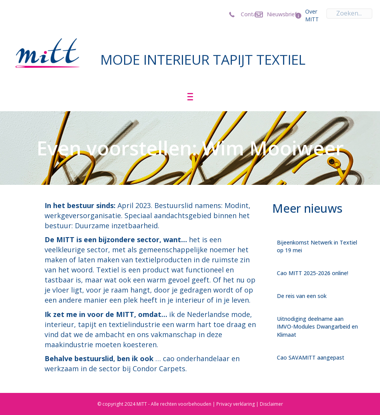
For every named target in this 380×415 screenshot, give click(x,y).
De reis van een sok (301, 296)
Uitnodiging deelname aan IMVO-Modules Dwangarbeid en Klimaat (317, 326)
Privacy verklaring (235, 404)
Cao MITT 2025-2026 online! (312, 273)
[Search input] (349, 14)
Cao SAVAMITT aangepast (310, 357)
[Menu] (190, 96)
